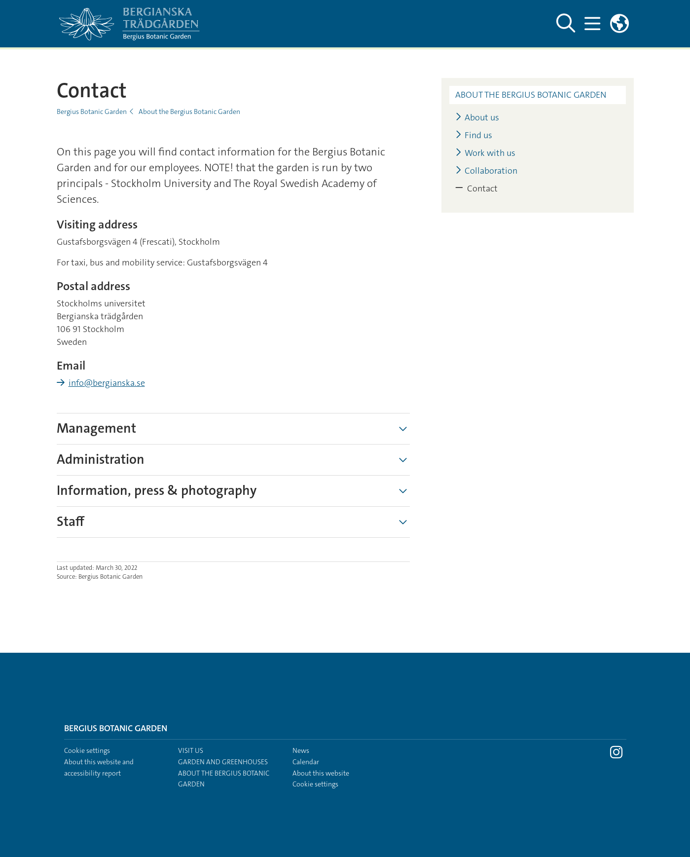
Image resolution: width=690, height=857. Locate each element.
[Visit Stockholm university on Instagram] (616, 754)
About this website (320, 773)
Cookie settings (87, 750)
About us (477, 117)
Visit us (190, 750)
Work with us (485, 153)
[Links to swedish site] (619, 23)
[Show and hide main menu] (592, 23)
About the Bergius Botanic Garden (189, 111)
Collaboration (486, 171)
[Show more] (403, 429)
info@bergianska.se (107, 383)
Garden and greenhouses (223, 761)
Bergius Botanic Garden (92, 111)
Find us (473, 135)
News (300, 750)
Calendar (305, 761)
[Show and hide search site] (565, 23)
